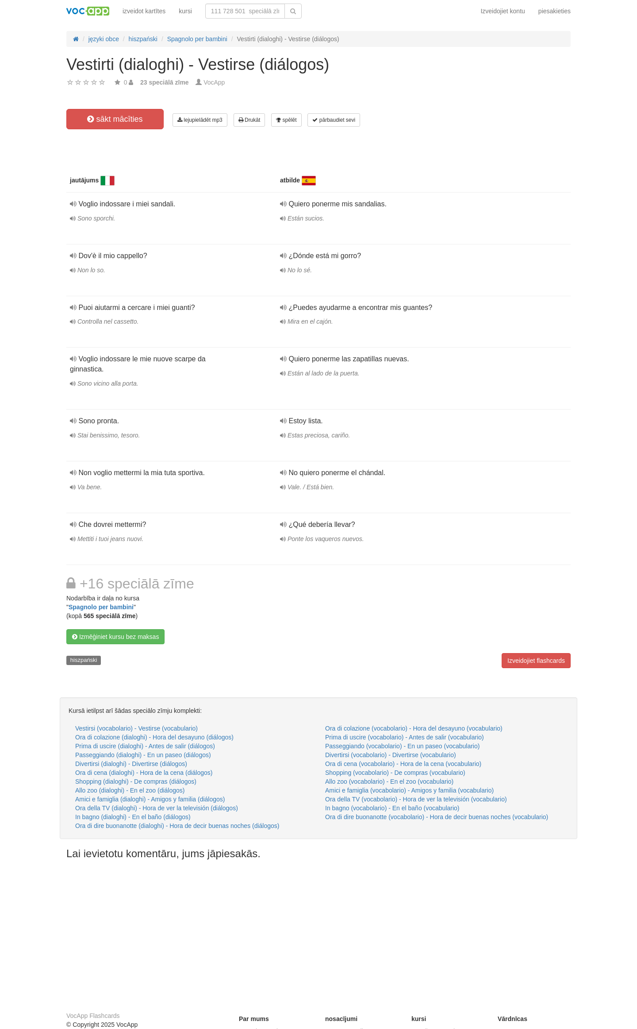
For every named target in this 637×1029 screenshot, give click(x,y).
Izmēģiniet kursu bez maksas (115, 636)
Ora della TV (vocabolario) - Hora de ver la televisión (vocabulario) (416, 799)
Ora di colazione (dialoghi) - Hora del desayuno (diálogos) (154, 737)
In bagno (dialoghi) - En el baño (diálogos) (133, 816)
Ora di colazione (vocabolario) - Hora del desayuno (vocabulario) (414, 728)
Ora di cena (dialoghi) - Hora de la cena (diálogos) (144, 772)
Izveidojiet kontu (502, 11)
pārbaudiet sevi (333, 120)
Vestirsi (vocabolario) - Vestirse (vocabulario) (136, 728)
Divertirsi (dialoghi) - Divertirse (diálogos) (131, 763)
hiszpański (83, 660)
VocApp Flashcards (93, 1015)
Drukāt (249, 120)
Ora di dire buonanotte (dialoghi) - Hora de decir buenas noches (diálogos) (177, 825)
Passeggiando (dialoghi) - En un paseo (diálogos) (143, 754)
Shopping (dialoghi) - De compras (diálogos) (135, 781)
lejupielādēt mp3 (200, 120)
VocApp (214, 82)
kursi (185, 11)
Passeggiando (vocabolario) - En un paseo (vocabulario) (402, 746)
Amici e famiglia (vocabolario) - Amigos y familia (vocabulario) (409, 790)
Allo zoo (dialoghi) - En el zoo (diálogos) (129, 790)
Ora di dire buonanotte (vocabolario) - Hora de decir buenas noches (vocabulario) (436, 816)
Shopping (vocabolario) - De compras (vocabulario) (395, 772)
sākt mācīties (114, 119)
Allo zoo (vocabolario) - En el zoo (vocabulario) (389, 781)
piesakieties (554, 11)
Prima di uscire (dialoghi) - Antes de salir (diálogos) (145, 746)
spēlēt (286, 120)
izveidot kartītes (144, 11)
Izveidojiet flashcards (536, 660)
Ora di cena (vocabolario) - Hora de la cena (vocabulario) (403, 763)
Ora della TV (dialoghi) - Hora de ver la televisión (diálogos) (156, 808)
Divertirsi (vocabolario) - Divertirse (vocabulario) (390, 754)
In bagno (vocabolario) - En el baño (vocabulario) (392, 808)
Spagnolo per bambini (101, 607)
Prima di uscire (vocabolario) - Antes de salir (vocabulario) (404, 737)
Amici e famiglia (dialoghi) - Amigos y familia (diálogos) (150, 799)
